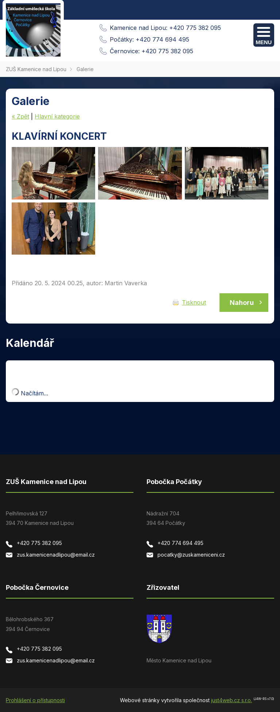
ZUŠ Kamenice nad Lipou (36, 69)
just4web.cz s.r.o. (231, 700)
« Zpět (20, 116)
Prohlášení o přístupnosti (35, 700)
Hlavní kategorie (57, 116)
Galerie (85, 69)
